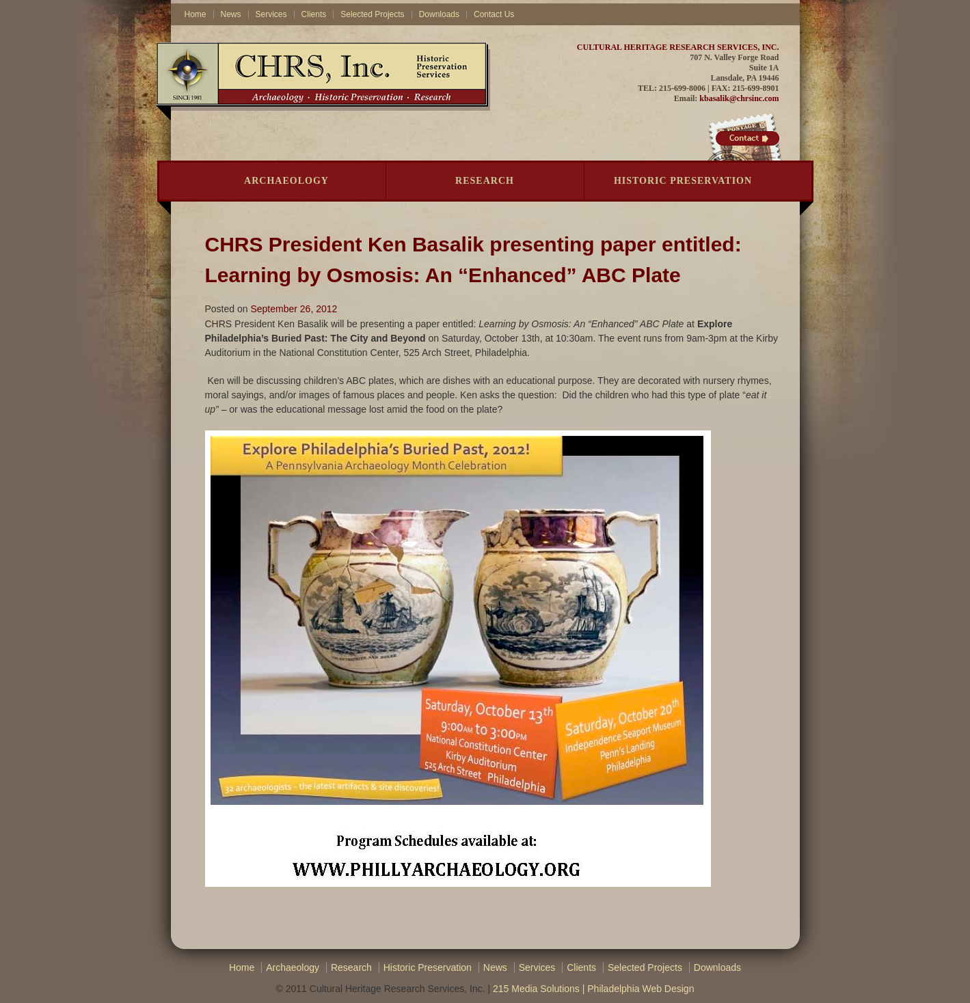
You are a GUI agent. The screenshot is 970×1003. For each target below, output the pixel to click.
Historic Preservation (683, 181)
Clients (314, 14)
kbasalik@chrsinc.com (739, 98)
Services (271, 14)
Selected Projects (372, 14)
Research (484, 181)
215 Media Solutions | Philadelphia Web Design (593, 988)
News (231, 14)
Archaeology (286, 181)
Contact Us (494, 14)
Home (195, 14)
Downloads (439, 14)
